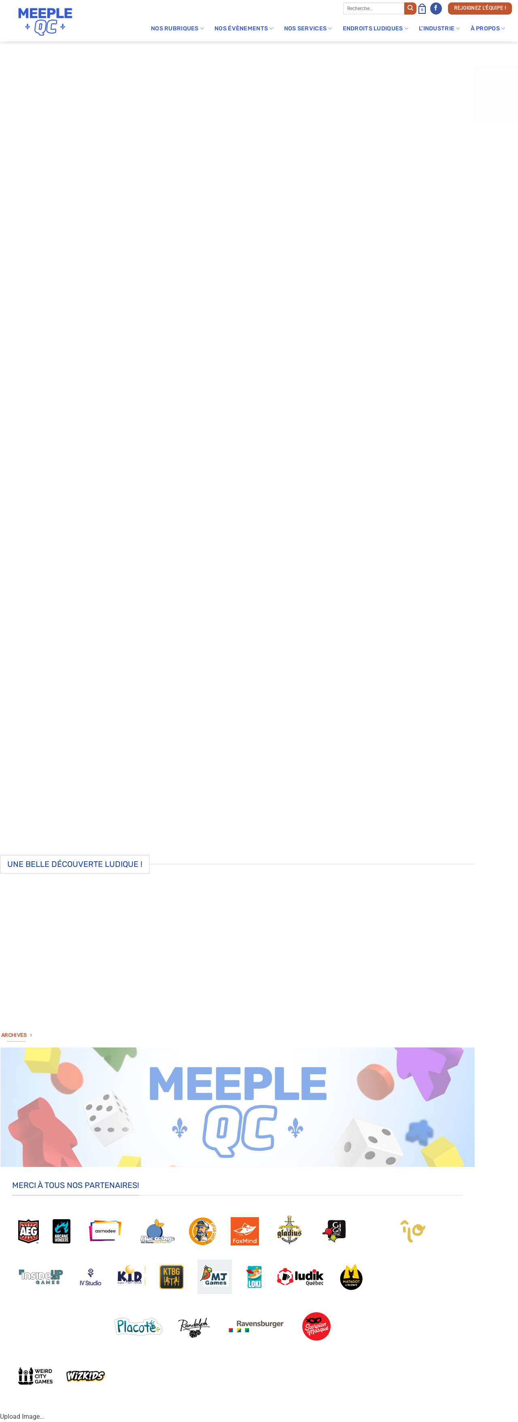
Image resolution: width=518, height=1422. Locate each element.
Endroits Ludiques (375, 28)
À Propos (488, 28)
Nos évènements (243, 28)
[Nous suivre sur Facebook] (436, 8)
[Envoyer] (410, 8)
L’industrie (439, 28)
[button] (421, 8)
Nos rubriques (177, 28)
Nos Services (308, 28)
